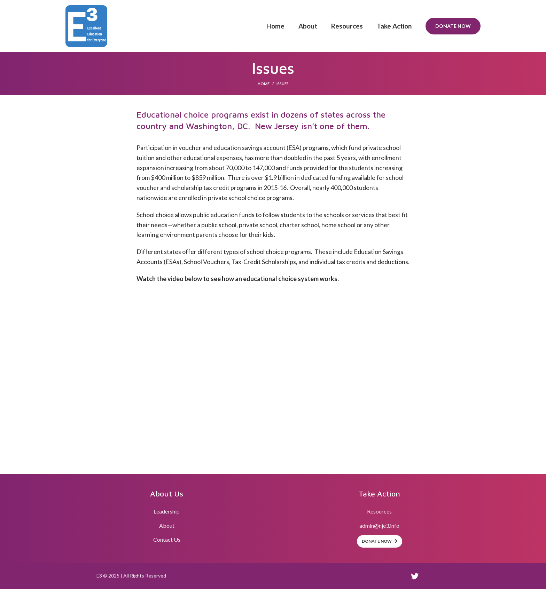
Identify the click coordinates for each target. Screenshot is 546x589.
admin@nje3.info (379, 525)
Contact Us (166, 539)
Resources (379, 511)
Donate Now (453, 26)
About (166, 525)
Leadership (167, 511)
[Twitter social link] (415, 576)
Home (264, 83)
